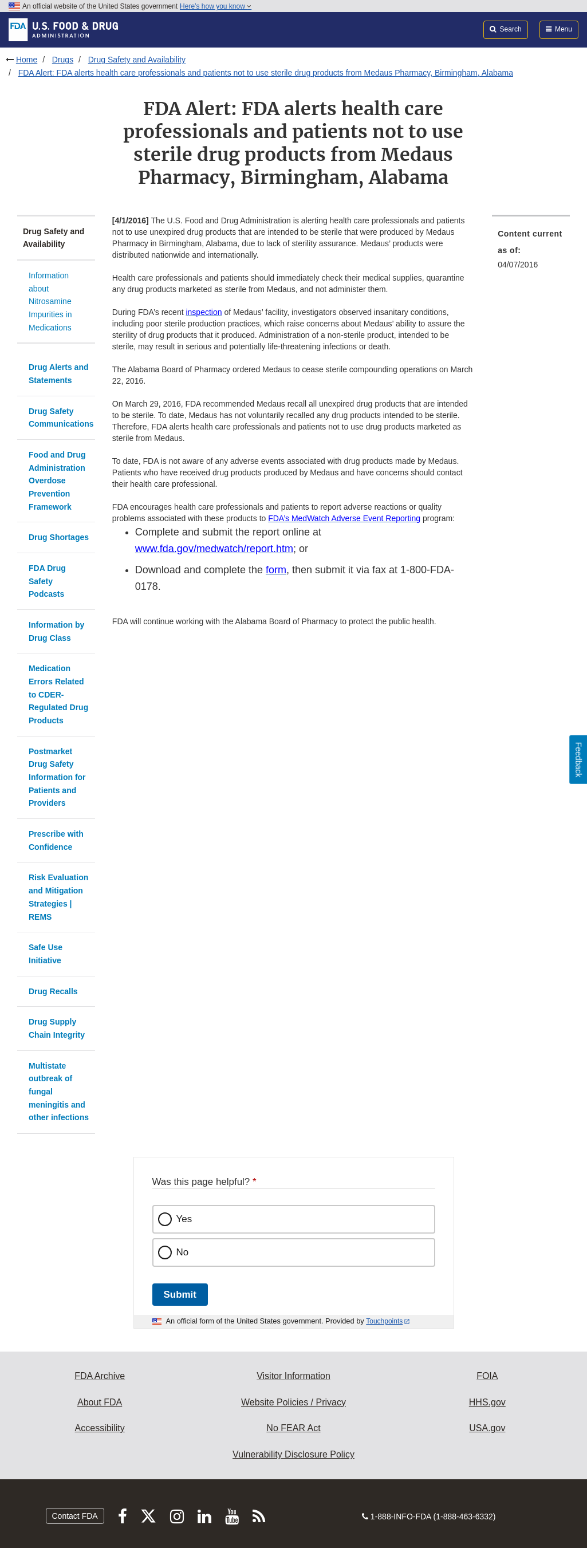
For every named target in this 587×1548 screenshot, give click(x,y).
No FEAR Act (293, 1428)
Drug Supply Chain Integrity (57, 1028)
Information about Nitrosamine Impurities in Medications (50, 301)
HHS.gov (487, 1402)
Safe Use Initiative (45, 954)
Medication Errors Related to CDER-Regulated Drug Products (58, 694)
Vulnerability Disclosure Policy (293, 1454)
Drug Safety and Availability (137, 59)
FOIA (487, 1376)
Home (26, 59)
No (182, 1252)
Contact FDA (75, 1516)
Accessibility (100, 1428)
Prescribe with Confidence (56, 840)
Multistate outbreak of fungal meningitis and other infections (59, 1091)
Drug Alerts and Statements (59, 374)
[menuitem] (531, 252)
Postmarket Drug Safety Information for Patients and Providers (57, 777)
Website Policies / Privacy (293, 1402)
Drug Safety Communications (61, 418)
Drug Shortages (59, 537)
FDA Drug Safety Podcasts (47, 581)
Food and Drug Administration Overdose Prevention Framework (57, 480)
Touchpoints (384, 1321)
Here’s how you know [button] (215, 6)
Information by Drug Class (56, 631)
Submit (180, 1294)
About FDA (99, 1402)
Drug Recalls (53, 991)
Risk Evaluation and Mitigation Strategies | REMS (58, 897)
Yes (184, 1219)
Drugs (62, 59)
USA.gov (487, 1428)
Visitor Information (293, 1376)
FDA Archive (99, 1376)
